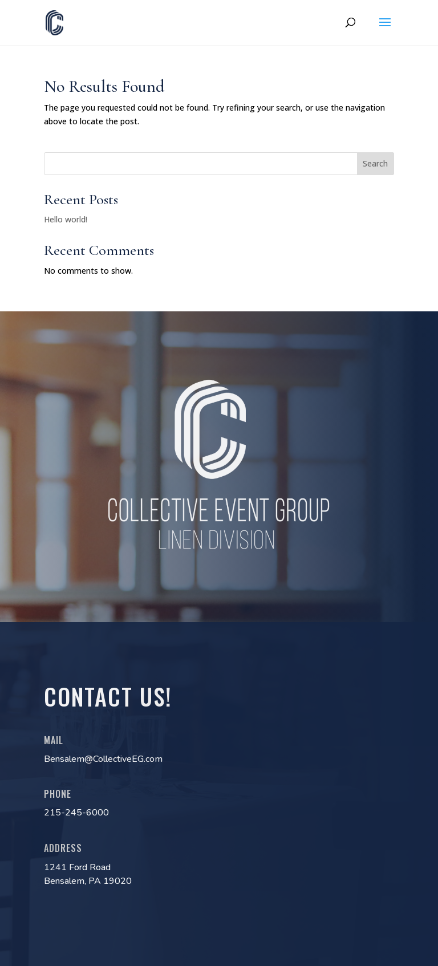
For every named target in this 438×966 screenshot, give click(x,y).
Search (375, 163)
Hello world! (65, 219)
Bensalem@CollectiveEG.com (103, 759)
